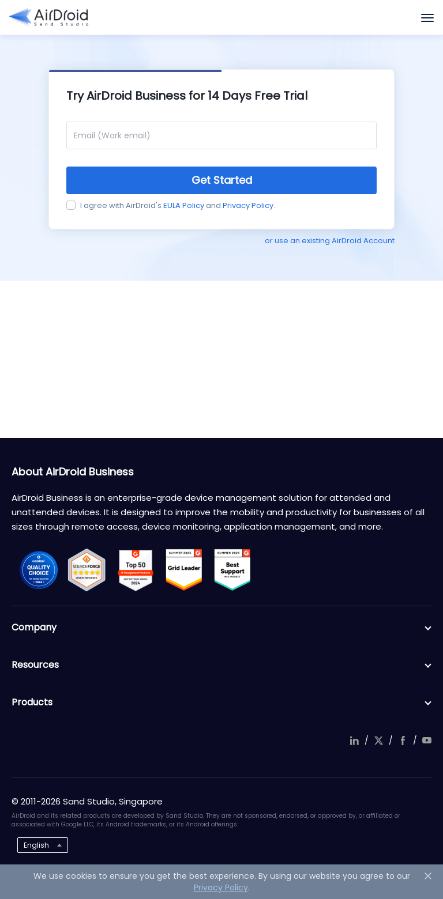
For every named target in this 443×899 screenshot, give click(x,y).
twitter (378, 740)
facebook (402, 740)
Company (221, 627)
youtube (426, 740)
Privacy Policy (248, 205)
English (36, 845)
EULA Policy (183, 205)
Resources (221, 665)
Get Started (222, 180)
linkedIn (354, 740)
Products (221, 702)
